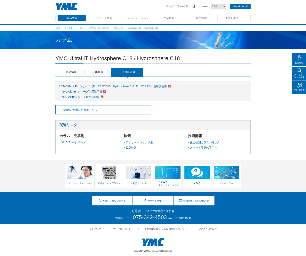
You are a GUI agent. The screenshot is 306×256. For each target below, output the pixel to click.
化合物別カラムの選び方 (205, 142)
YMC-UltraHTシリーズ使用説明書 (81, 91)
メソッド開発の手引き (203, 147)
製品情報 (68, 28)
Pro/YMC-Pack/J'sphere (98, 28)
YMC (57, 28)
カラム (80, 28)
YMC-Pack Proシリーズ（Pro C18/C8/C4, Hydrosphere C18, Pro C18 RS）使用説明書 (114, 86)
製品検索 (131, 147)
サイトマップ (95, 229)
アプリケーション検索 (139, 142)
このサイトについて (208, 229)
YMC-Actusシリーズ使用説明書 (80, 96)
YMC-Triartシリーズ (73, 142)
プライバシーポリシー (123, 229)
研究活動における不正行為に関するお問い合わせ (165, 229)
